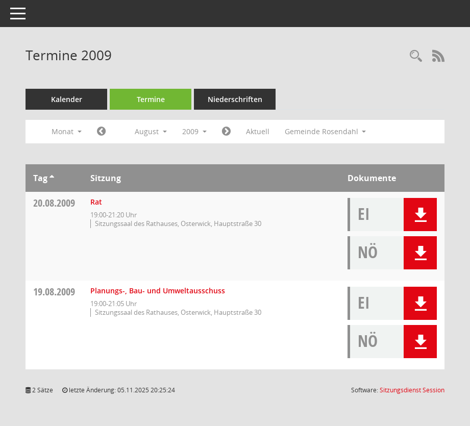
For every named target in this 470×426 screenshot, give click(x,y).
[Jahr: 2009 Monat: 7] (101, 131)
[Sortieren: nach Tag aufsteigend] (52, 178)
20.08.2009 (54, 203)
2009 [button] (194, 131)
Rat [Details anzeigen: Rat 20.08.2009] (96, 202)
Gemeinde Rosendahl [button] (325, 131)
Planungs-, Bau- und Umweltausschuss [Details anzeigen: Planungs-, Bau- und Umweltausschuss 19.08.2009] (157, 290)
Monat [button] (67, 131)
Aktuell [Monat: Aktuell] (257, 131)
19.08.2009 (54, 291)
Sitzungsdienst (412, 390)
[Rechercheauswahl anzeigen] (416, 56)
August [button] (151, 131)
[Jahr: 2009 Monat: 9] (226, 131)
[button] (420, 214)
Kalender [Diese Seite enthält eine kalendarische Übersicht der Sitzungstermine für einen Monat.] (66, 99)
